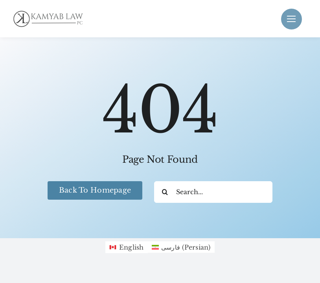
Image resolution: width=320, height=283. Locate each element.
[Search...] (213, 192)
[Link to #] (291, 19)
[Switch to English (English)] (126, 247)
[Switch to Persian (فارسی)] (181, 247)
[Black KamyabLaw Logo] (51, 12)
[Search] (165, 192)
